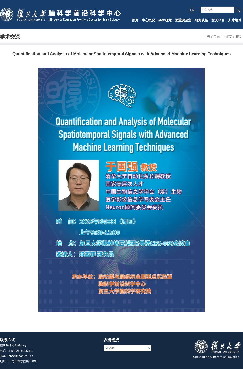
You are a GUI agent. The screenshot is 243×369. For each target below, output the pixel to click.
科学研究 (165, 20)
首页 (135, 20)
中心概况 (148, 20)
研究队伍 (201, 20)
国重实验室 (183, 20)
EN (192, 10)
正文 (239, 36)
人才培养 (234, 20)
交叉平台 (218, 20)
